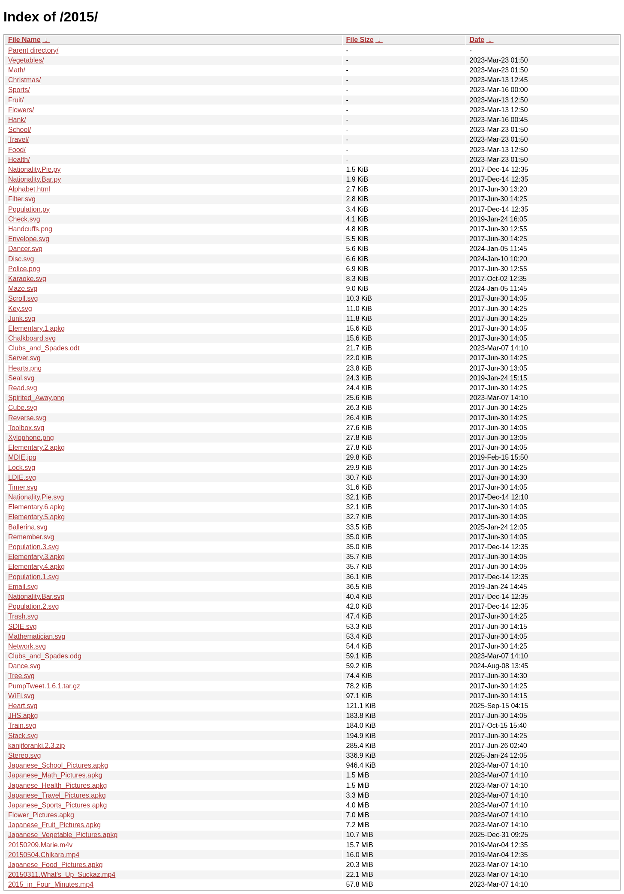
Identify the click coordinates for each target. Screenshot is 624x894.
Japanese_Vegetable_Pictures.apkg (62, 834)
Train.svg (22, 725)
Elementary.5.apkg (36, 516)
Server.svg (24, 358)
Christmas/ (24, 80)
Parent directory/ (33, 50)
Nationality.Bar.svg (36, 596)
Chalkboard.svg (32, 338)
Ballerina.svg (28, 527)
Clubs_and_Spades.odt (43, 348)
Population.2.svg (33, 606)
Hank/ (17, 119)
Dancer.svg (25, 248)
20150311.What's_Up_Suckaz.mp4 (61, 874)
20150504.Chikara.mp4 (43, 854)
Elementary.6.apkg (36, 507)
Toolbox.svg (26, 427)
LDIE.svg (22, 477)
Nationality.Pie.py (34, 169)
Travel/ (18, 139)
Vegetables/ (26, 60)
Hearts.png (25, 368)
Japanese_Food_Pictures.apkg (55, 864)
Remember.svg (31, 537)
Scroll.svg (23, 298)
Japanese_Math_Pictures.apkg (55, 775)
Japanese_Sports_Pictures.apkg (57, 805)
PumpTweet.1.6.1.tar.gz (44, 686)
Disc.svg (21, 259)
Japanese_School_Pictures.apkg (58, 765)
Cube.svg (22, 407)
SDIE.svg (22, 626)
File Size (360, 39)
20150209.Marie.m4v (40, 845)
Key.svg (20, 308)
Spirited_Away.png (36, 397)
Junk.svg (21, 318)
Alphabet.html (29, 189)
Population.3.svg (33, 546)
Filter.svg (22, 199)
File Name (24, 39)
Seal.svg (21, 378)
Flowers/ (21, 110)
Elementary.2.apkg (36, 447)
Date (477, 39)
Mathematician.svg (36, 636)
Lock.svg (21, 467)
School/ (19, 129)
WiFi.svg (21, 696)
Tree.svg (21, 675)
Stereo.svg (24, 755)
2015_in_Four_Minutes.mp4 (50, 884)
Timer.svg (23, 487)
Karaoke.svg (27, 278)
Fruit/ (16, 100)
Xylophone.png (31, 437)
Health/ (19, 159)
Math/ (16, 70)
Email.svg (23, 586)
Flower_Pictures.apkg (41, 815)
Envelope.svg (28, 238)
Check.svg (24, 219)
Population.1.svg (33, 576)
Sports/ (19, 89)
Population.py (29, 209)
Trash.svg (23, 616)
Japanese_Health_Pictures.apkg (57, 785)
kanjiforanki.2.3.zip (36, 745)
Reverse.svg (27, 418)
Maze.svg (22, 288)
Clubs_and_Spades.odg (44, 656)
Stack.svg (23, 735)
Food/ (17, 149)
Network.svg (27, 646)
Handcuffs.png (30, 229)
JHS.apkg (23, 715)
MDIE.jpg (22, 457)
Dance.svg (24, 666)
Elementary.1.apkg (36, 328)
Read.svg (22, 388)
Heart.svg (22, 705)
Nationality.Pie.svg (36, 497)
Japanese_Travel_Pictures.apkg (57, 795)
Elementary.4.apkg (36, 566)
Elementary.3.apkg (36, 556)
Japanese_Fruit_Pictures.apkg (54, 824)
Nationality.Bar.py (34, 179)
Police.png (24, 268)
